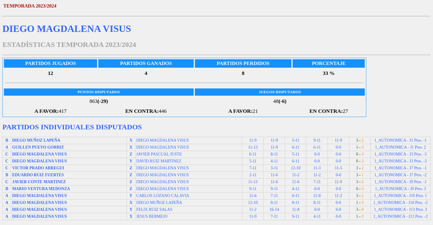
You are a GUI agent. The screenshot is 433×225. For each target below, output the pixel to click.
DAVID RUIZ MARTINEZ (158, 161)
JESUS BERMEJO (151, 216)
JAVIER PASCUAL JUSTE (159, 154)
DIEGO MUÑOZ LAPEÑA (159, 202)
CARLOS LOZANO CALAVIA (162, 195)
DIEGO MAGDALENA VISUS (162, 140)
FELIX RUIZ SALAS (154, 209)
